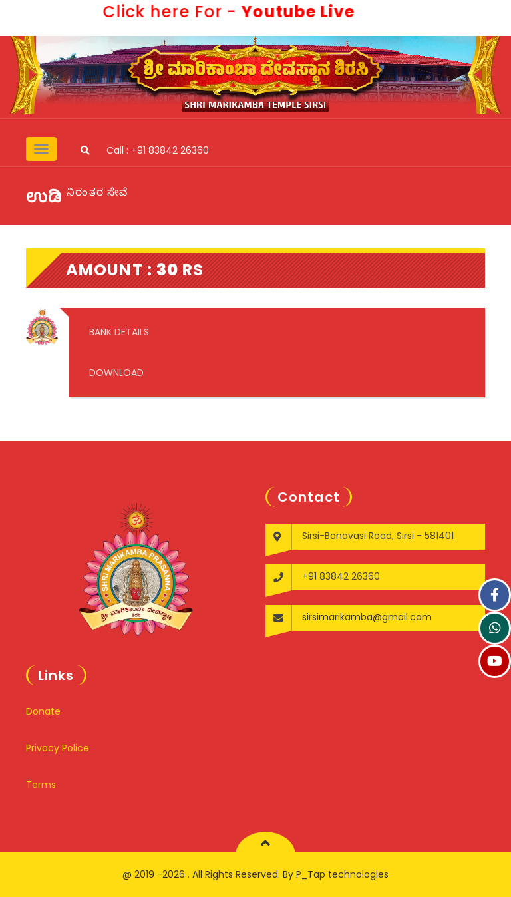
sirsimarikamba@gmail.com (367, 617)
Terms (41, 784)
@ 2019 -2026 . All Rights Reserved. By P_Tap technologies (255, 874)
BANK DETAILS (119, 332)
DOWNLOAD (116, 372)
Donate (43, 711)
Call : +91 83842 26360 (157, 150)
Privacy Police (57, 748)
